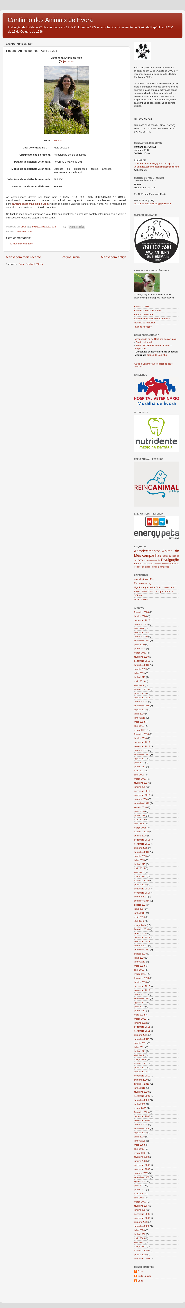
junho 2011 (139, 1051)
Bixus (140, 1271)
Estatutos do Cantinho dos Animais (152, 318)
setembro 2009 (141, 1100)
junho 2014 (139, 913)
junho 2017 (139, 766)
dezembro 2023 (142, 620)
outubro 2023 (141, 624)
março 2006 (140, 1246)
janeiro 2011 (140, 1067)
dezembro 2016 (142, 791)
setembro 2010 (141, 1084)
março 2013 (140, 974)
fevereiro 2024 (141, 612)
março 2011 (140, 1059)
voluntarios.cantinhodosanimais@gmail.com (156, 166)
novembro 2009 (142, 1096)
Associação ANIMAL (144, 579)
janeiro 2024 (140, 616)
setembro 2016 (141, 803)
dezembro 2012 (142, 986)
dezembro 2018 (142, 697)
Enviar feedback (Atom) (31, 264)
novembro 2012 (142, 990)
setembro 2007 (141, 1177)
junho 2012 (139, 1010)
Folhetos (157, 564)
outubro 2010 (141, 1080)
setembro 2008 (141, 1128)
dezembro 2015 (142, 839)
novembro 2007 (142, 1169)
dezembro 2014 (142, 888)
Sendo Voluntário (144, 342)
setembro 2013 (141, 949)
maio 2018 (139, 722)
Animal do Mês (24, 231)
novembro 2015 (142, 844)
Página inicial (71, 257)
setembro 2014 (141, 900)
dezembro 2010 (142, 1071)
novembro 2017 (142, 746)
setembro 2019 (141, 665)
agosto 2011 (140, 1043)
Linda (140, 1280)
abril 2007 (139, 1197)
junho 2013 (139, 961)
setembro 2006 (141, 1226)
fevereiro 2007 (141, 1206)
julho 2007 (139, 1185)
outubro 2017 (141, 750)
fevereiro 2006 (141, 1250)
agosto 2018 (140, 709)
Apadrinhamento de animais (148, 310)
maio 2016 (139, 819)
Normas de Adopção (144, 322)
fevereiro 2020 (141, 657)
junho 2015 (139, 864)
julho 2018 (139, 713)
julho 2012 (139, 1006)
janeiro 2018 (140, 738)
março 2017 (140, 778)
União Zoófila (141, 599)
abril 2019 (139, 685)
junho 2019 (139, 677)
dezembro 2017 (142, 742)
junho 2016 (139, 815)
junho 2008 (139, 1140)
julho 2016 (139, 811)
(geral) (170, 163)
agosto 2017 (140, 758)
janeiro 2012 (140, 1023)
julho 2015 (139, 860)
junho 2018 (139, 718)
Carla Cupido (144, 1276)
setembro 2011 (141, 1039)
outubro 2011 (141, 1035)
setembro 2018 (141, 705)
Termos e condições (160, 567)
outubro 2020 (141, 636)
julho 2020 (139, 644)
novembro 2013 (142, 941)
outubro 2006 (141, 1222)
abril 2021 (139, 628)
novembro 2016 (142, 795)
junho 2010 (139, 1088)
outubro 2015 (141, 848)
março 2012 (140, 1019)
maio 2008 (139, 1145)
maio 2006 (139, 1238)
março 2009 (140, 1108)
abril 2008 (139, 1149)
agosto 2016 (140, 807)
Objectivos (66, 61)
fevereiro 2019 (141, 689)
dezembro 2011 (142, 1027)
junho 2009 (139, 1104)
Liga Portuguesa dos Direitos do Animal (154, 587)
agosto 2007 (140, 1181)
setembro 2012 (141, 998)
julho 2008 (139, 1136)
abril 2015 (139, 872)
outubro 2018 (141, 701)
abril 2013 (139, 970)
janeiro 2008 (140, 1161)
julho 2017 (139, 762)
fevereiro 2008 (141, 1157)
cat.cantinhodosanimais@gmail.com (152, 203)
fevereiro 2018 (141, 734)
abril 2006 (139, 1242)
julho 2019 (139, 673)
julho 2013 (139, 958)
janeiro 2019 (140, 693)
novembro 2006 (142, 1218)
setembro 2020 (141, 640)
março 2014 (140, 925)
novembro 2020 (142, 632)
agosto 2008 (140, 1132)
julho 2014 (139, 909)
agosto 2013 (140, 953)
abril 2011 (139, 1055)
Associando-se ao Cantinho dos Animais (156, 339)
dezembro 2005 (142, 1258)
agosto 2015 (140, 856)
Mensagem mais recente (23, 257)
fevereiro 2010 (141, 1092)
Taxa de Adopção (143, 326)
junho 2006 (139, 1234)
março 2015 (140, 876)
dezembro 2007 (142, 1165)
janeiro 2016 (140, 835)
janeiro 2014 (140, 933)
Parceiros (174, 563)
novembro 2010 (142, 1075)
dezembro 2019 (142, 661)
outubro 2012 (141, 994)
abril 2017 (139, 774)
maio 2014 (139, 917)
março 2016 (140, 827)
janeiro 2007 (140, 1210)
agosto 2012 (140, 1002)
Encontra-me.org (142, 583)
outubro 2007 (141, 1173)
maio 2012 (139, 1014)
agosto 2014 (140, 905)
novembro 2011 (142, 1031)
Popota (57, 140)
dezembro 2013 (142, 937)
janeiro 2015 (140, 884)
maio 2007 (139, 1193)
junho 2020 (139, 648)
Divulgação (170, 560)
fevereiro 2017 (141, 783)
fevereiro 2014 (141, 929)
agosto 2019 (140, 669)
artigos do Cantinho (157, 355)
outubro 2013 (141, 945)
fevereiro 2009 (141, 1112)
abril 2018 (139, 726)
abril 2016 (139, 823)
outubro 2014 (141, 896)
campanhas (151, 555)
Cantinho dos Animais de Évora (50, 19)
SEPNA (138, 595)
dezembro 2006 (142, 1214)
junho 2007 (139, 1189)
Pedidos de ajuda (142, 567)
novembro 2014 (142, 892)
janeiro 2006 (140, 1254)
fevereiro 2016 (141, 831)
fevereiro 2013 (141, 978)
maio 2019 (139, 681)
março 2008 (140, 1153)
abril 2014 (139, 921)
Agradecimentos (147, 551)
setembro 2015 (141, 852)
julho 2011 (139, 1047)
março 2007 (140, 1201)
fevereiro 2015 (141, 880)
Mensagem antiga (113, 257)
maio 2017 (139, 770)
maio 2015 (139, 868)
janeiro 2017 (140, 787)
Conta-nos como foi (151, 560)
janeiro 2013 (140, 982)
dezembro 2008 (142, 1116)
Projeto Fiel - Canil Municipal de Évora (153, 591)
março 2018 (140, 730)
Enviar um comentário (21, 243)
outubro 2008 (141, 1124)
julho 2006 (139, 1230)
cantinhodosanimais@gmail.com (30, 203)
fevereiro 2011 (141, 1063)
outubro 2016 (141, 799)
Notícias (165, 564)
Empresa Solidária (143, 314)
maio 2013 (139, 966)
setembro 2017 (141, 754)
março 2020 (140, 652)
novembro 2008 (142, 1120)
